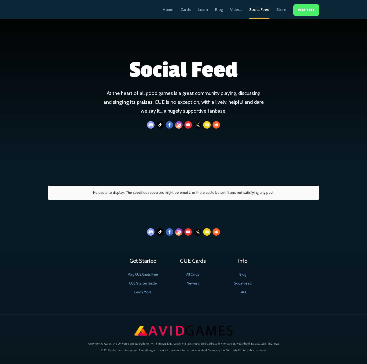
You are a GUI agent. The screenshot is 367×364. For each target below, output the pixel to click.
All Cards (192, 274)
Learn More (142, 292)
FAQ (243, 292)
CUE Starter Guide (143, 283)
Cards (185, 9)
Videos (236, 9)
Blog (219, 9)
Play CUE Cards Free (143, 274)
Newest (193, 283)
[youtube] (188, 125)
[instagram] (179, 125)
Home (168, 9)
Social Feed (259, 9)
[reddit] (216, 125)
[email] (207, 125)
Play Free (306, 10)
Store (281, 9)
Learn (203, 9)
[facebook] (169, 125)
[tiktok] (160, 125)
